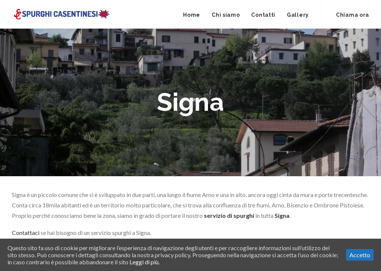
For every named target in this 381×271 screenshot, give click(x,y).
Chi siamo (226, 15)
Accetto (359, 254)
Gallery (298, 15)
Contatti (263, 15)
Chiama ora (352, 15)
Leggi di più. (144, 261)
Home (191, 15)
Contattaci (25, 232)
